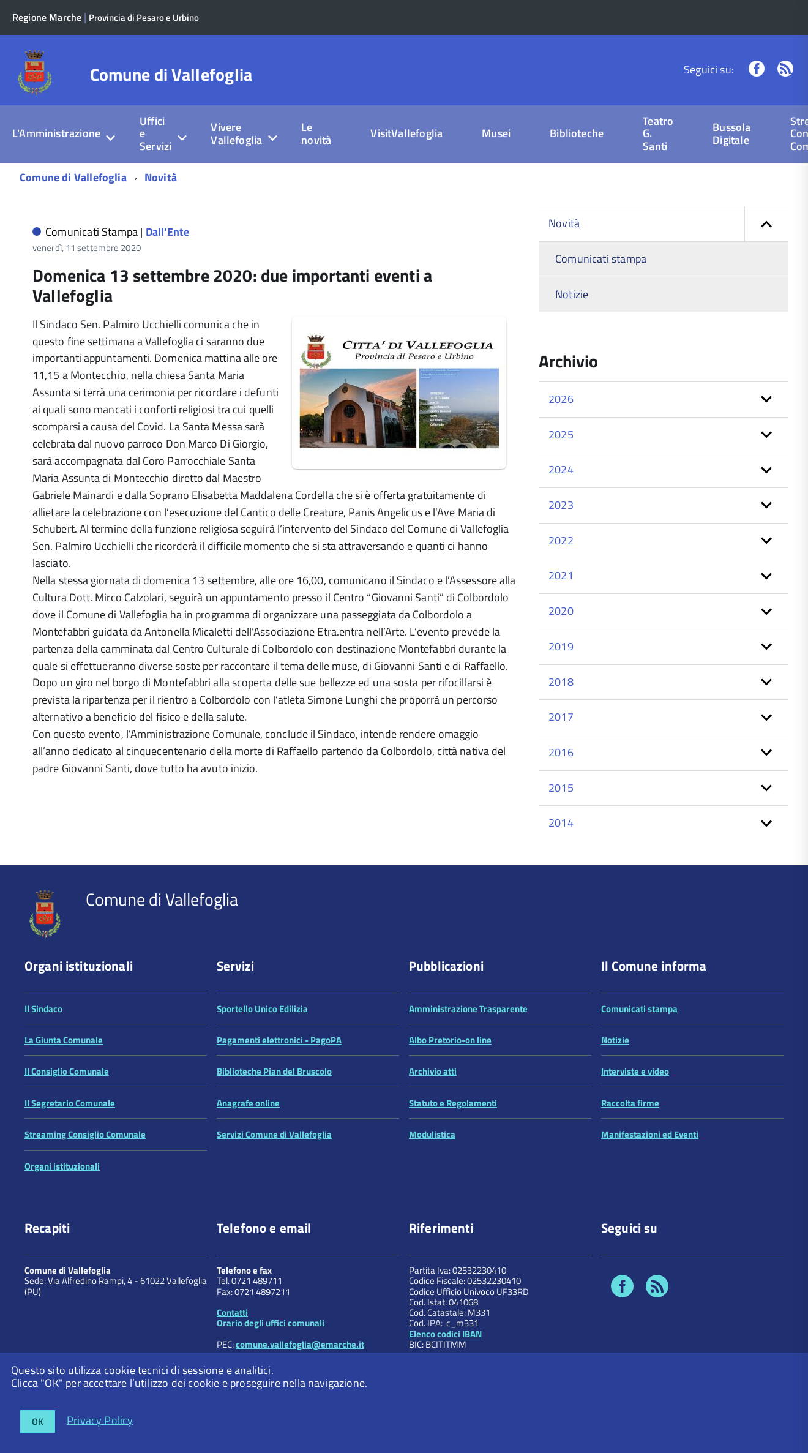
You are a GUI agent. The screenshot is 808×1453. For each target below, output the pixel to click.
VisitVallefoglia (406, 133)
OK (37, 1421)
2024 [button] (561, 469)
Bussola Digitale (731, 133)
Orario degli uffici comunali (270, 1323)
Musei (496, 133)
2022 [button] (561, 540)
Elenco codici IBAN (445, 1334)
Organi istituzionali (62, 1166)
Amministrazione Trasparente (468, 1009)
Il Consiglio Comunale (66, 1071)
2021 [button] (561, 575)
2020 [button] (561, 611)
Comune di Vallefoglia (171, 74)
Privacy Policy (100, 1419)
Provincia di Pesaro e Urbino (144, 17)
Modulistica (432, 1134)
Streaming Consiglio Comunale (85, 1134)
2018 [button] (561, 682)
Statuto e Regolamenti (453, 1103)
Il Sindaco (43, 1009)
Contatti (232, 1312)
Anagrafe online (248, 1103)
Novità (160, 177)
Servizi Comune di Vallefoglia (274, 1134)
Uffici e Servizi (155, 133)
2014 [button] (561, 822)
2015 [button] (561, 787)
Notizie (571, 294)
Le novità (316, 133)
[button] (766, 223)
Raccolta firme (630, 1103)
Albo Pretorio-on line (450, 1040)
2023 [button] (561, 505)
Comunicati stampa (600, 258)
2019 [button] (561, 646)
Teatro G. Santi (658, 133)
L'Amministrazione (56, 133)
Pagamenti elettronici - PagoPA (279, 1040)
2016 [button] (561, 752)
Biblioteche (577, 133)
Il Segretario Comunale (69, 1103)
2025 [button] (561, 434)
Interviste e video (635, 1071)
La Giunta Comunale (63, 1040)
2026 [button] (561, 399)
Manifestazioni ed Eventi (649, 1134)
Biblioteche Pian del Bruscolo (274, 1071)
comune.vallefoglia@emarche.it (300, 1344)
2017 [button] (561, 716)
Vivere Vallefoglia (236, 133)
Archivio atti (433, 1071)
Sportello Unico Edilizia (262, 1009)
